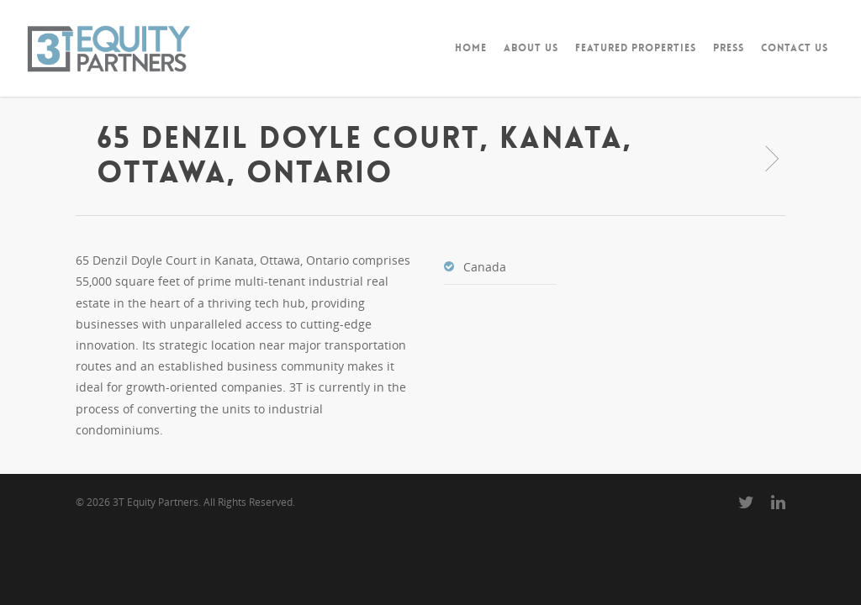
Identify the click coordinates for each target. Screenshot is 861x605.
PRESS (728, 48)
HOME (471, 48)
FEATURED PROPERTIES (635, 48)
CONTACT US (794, 48)
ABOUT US (531, 48)
